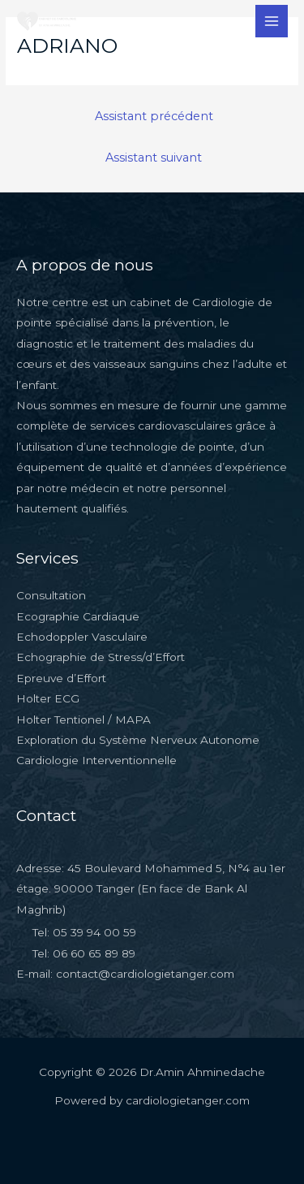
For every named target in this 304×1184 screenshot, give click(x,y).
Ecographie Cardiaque (77, 616)
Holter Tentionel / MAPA (83, 719)
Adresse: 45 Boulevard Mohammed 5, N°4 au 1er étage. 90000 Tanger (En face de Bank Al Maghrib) (150, 889)
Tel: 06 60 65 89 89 (83, 953)
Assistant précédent (154, 116)
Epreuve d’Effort (61, 678)
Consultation (51, 595)
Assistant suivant (153, 157)
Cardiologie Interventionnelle (96, 760)
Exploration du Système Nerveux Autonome (137, 739)
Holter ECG (47, 698)
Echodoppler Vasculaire (82, 636)
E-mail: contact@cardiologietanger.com (125, 973)
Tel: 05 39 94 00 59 (84, 932)
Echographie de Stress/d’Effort (100, 656)
